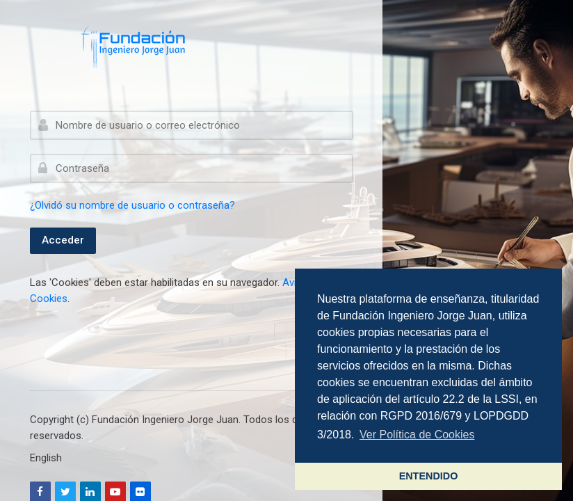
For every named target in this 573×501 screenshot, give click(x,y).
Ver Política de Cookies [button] (417, 434)
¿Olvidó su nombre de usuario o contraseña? (132, 205)
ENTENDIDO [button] (428, 476)
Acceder (63, 240)
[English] (46, 458)
